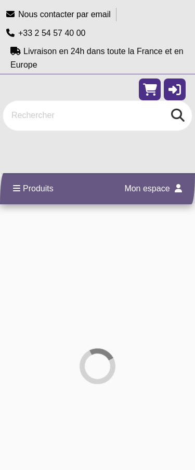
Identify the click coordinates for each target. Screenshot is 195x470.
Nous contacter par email (58, 14)
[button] (175, 89)
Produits (33, 188)
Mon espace (153, 188)
